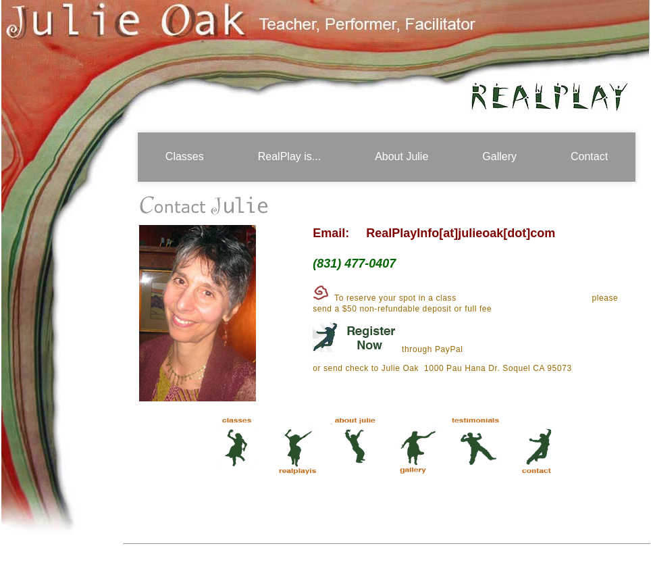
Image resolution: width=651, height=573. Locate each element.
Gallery (499, 156)
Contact (589, 156)
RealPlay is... (289, 156)
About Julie (401, 156)
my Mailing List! (442, 263)
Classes (184, 156)
